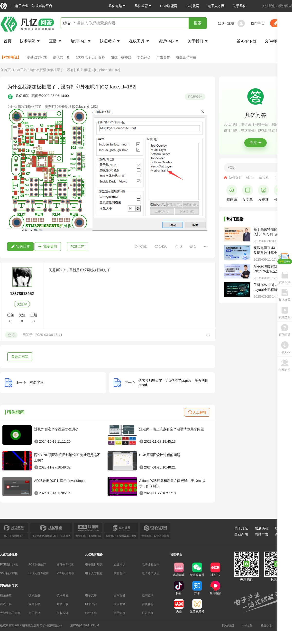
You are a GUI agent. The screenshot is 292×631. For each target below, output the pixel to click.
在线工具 (139, 41)
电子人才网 (216, 6)
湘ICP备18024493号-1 (84, 625)
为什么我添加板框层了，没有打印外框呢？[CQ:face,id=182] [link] (74, 70)
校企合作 (119, 573)
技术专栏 (62, 595)
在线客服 (148, 604)
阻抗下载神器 (121, 57)
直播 (55, 41)
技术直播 (34, 595)
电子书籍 (34, 613)
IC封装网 (192, 6)
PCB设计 (195, 97)
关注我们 (268, 6)
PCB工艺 (20, 70)
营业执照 (266, 625)
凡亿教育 (143, 6)
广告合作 (163, 57)
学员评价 (144, 57)
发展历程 (261, 528)
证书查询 (148, 595)
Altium (250, 178)
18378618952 (22, 294)
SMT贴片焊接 (9, 573)
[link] (7, 70)
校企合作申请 (186, 57)
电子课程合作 (150, 564)
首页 (7, 41)
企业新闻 (241, 534)
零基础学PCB (37, 57)
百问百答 (119, 595)
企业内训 (119, 564)
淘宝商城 (119, 604)
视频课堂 (6, 595)
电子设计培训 (94, 564)
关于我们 (198, 41)
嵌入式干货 (61, 57)
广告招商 (148, 613)
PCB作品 (91, 604)
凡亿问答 (22, 96)
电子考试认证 (150, 573)
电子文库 (91, 595)
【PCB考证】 (10, 57)
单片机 (264, 178)
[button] (117, 6)
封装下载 (62, 604)
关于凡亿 (239, 6)
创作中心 (257, 23)
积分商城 (285, 6)
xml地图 (247, 625)
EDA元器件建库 (38, 573)
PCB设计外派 (65, 573)
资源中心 (168, 41)
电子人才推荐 (94, 573)
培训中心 (81, 41)
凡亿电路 (117, 6)
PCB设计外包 (9, 564)
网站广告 (261, 534)
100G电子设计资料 (90, 57)
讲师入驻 (275, 41)
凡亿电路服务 (9, 554)
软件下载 (34, 604)
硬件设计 (235, 178)
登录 (221, 23)
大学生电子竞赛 (10, 613)
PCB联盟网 (168, 6)
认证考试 (110, 41)
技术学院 (30, 41)
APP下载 (246, 41)
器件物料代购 (65, 564)
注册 (230, 23)
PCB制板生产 (37, 564)
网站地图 (228, 625)
